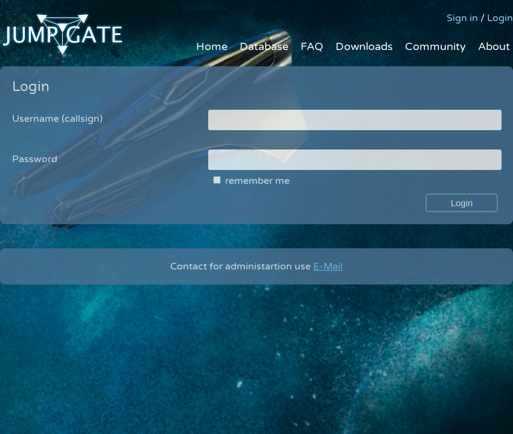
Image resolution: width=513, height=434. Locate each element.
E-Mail (328, 266)
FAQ (312, 46)
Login (500, 18)
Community (435, 46)
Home (212, 46)
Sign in (462, 18)
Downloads (364, 46)
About (494, 46)
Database (264, 46)
